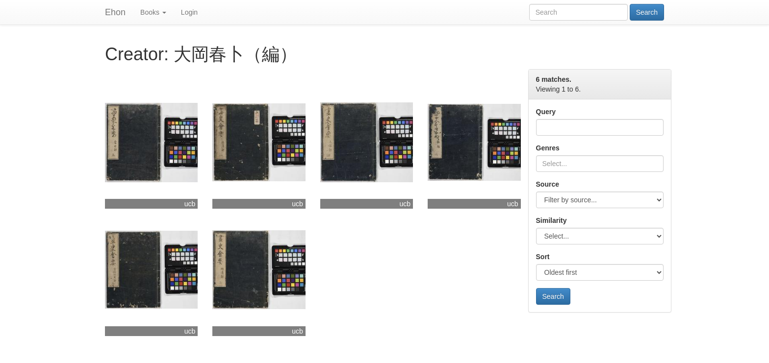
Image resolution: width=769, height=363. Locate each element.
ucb (190, 204)
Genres (548, 148)
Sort (543, 257)
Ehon (115, 12)
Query (546, 112)
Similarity (551, 220)
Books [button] (153, 12)
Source (547, 184)
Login (189, 12)
